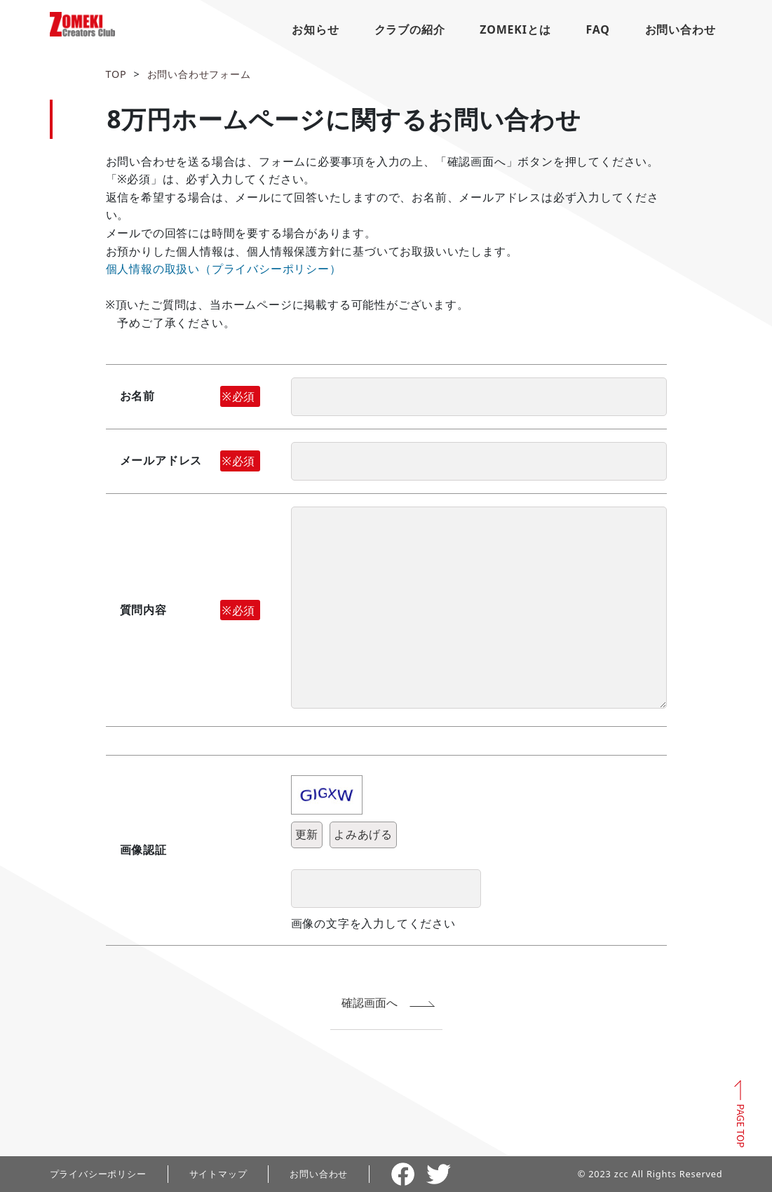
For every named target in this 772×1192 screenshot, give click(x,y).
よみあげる (363, 834)
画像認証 (143, 849)
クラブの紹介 (409, 29)
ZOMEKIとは (515, 29)
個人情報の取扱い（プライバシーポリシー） (223, 268)
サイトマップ (218, 1173)
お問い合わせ (680, 29)
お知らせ (315, 29)
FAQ (597, 29)
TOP (116, 74)
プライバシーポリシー (98, 1173)
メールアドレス (190, 460)
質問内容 (190, 610)
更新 (307, 834)
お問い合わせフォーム (199, 74)
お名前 (190, 396)
